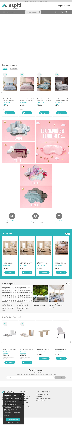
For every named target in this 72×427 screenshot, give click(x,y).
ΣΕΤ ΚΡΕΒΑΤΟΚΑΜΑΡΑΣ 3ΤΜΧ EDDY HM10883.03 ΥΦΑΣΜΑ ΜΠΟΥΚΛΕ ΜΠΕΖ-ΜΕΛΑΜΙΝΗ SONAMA (26, 348)
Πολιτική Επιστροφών (24, 405)
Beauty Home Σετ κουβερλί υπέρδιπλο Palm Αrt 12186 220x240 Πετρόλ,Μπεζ (44, 99)
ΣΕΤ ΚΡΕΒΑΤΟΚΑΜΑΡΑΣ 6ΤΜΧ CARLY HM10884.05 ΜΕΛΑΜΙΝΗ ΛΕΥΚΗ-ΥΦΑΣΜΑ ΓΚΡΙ (9, 348)
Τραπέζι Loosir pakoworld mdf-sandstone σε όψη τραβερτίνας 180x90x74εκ (43, 348)
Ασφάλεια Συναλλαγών (24, 396)
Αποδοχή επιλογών (13, 419)
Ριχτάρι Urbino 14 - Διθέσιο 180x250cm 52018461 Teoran (26, 262)
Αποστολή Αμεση (12, 221)
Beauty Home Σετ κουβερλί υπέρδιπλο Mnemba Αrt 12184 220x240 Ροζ (27, 99)
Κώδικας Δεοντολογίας (24, 407)
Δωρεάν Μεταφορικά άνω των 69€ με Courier (36, 1)
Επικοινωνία (39, 396)
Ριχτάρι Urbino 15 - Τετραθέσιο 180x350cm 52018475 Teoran (60, 262)
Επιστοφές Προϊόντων (59, 221)
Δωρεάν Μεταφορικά (35, 221)
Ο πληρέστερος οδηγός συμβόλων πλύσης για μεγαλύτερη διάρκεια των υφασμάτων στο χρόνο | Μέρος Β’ (23, 307)
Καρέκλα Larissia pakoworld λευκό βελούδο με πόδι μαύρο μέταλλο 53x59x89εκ (61, 348)
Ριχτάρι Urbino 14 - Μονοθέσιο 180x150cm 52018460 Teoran (43, 262)
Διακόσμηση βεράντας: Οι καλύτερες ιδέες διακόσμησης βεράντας (56, 305)
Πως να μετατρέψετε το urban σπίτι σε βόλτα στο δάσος (40, 304)
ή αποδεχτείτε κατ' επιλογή (13, 422)
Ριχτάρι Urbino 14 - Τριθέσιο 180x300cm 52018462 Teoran (8, 262)
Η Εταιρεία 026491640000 (42, 394)
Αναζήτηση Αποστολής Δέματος (43, 398)
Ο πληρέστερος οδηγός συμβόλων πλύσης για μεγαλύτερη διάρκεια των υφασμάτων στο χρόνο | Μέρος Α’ (8, 307)
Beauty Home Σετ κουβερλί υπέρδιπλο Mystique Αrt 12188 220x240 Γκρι (61, 99)
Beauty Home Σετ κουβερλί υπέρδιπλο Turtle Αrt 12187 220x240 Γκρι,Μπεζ (10, 99)
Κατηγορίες (10, 12)
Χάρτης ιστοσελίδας (40, 400)
